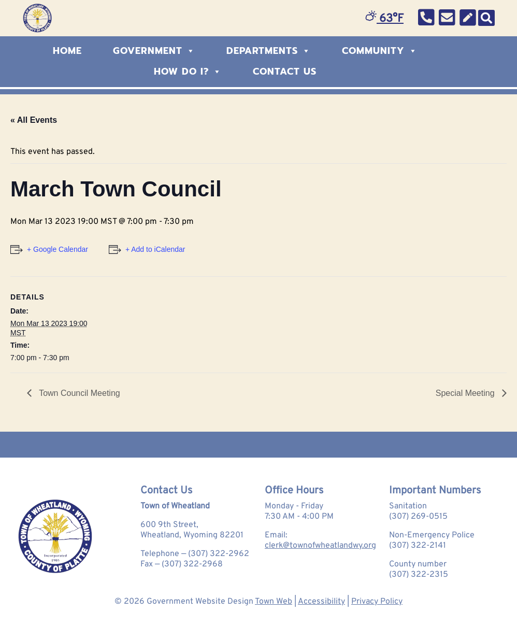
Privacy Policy (377, 601)
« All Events (33, 120)
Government (154, 51)
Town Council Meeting (78, 393)
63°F (384, 19)
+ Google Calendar (57, 249)
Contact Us (285, 71)
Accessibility (321, 601)
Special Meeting (466, 393)
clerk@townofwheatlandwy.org (320, 546)
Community (380, 51)
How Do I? (188, 71)
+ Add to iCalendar (155, 249)
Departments (268, 51)
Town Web (273, 601)
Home (67, 51)
